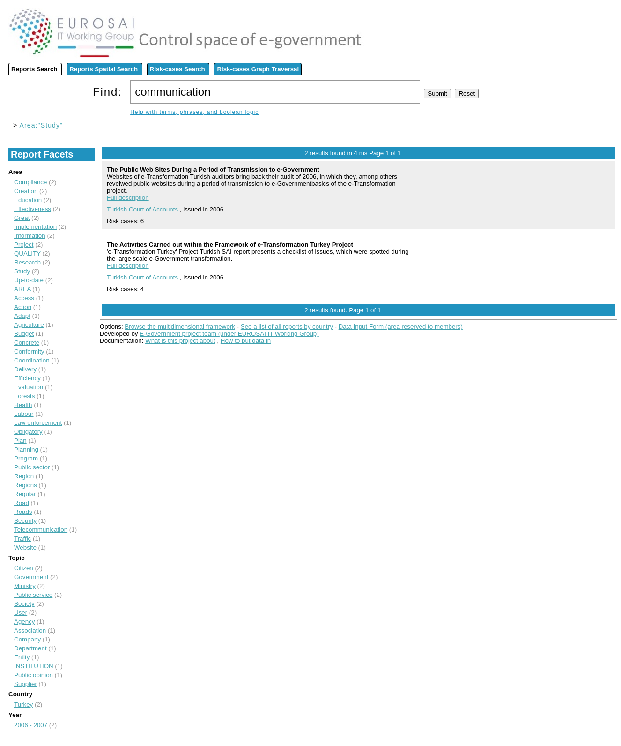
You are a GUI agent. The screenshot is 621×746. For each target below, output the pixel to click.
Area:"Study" (41, 125)
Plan (20, 440)
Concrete (26, 342)
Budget (24, 333)
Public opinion (33, 674)
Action (22, 306)
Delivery (25, 369)
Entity (22, 657)
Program (26, 458)
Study (22, 271)
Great (22, 217)
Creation (25, 191)
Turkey (23, 704)
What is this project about (180, 340)
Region (24, 476)
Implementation (35, 226)
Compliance (30, 182)
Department (30, 648)
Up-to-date (29, 280)
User (20, 612)
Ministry (25, 585)
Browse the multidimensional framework (180, 326)
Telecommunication (40, 529)
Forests (24, 395)
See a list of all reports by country (287, 326)
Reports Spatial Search (103, 69)
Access (24, 297)
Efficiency (27, 378)
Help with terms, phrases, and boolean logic (194, 112)
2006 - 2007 (30, 725)
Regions (25, 485)
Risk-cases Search (177, 69)
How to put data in (246, 340)
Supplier (25, 683)
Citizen (23, 568)
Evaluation (28, 387)
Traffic (22, 538)
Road (21, 502)
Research (27, 262)
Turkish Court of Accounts (143, 209)
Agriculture (29, 324)
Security (25, 520)
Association (30, 630)
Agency (24, 621)
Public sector (32, 467)
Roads (23, 511)
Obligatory (28, 431)
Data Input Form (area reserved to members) (401, 326)
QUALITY (27, 253)
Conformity (29, 351)
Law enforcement (38, 422)
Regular (25, 493)
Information (29, 235)
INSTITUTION (33, 666)
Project (23, 244)
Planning (26, 449)
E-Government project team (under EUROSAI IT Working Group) (229, 333)
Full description (128, 197)
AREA (22, 289)
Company (27, 639)
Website (25, 547)
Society (24, 603)
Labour (24, 413)
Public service (33, 594)
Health (23, 404)
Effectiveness (32, 208)
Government (31, 576)
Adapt (22, 315)
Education (28, 199)
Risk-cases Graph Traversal (258, 69)
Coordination (32, 360)
